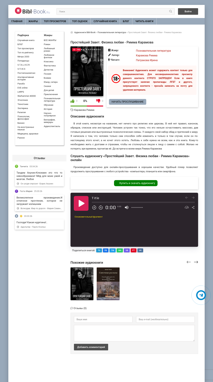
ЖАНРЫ (33, 21)
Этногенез (23, 100)
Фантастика (50, 65)
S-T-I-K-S (21, 69)
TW (112, 250)
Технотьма (23, 104)
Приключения (51, 94)
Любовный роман (49, 49)
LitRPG (21, 92)
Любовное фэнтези (49, 56)
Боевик (47, 78)
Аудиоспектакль (52, 126)
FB (106, 250)
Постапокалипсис (26, 73)
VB (127, 250)
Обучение (48, 105)
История (48, 109)
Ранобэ (21, 83)
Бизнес (21, 123)
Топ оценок (80, 21)
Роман (47, 44)
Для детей (49, 90)
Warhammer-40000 (27, 96)
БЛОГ (126, 21)
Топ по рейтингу (26, 52)
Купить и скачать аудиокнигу (137, 183)
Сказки (47, 86)
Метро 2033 (23, 56)
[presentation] (189, 261)
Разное (21, 138)
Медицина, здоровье (28, 133)
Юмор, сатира (51, 82)
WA (119, 250)
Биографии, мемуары (49, 120)
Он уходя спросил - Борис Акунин (35, 184)
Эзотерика (23, 108)
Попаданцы (23, 60)
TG (99, 250)
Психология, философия (24, 117)
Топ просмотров (55, 21)
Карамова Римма (84, 109)
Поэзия (47, 74)
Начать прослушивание (128, 101)
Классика (48, 61)
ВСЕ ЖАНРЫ (50, 40)
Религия (22, 112)
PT (133, 250)
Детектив (48, 70)
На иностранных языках (26, 128)
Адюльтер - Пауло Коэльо (31, 227)
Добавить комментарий (91, 347)
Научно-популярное (50, 114)
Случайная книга (105, 21)
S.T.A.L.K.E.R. (24, 65)
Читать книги (144, 21)
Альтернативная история (26, 78)
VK (140, 250)
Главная (16, 21)
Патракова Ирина (147, 60)
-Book (36, 11)
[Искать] (171, 11)
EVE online (22, 88)
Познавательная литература (52, 99)
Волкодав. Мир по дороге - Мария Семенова (39, 208)
